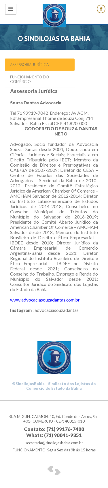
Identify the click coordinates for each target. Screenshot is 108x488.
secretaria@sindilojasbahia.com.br (54, 442)
